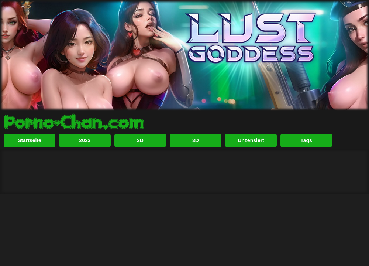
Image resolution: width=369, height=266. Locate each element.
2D (140, 140)
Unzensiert (251, 140)
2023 (84, 140)
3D (195, 140)
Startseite (29, 140)
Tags (306, 140)
